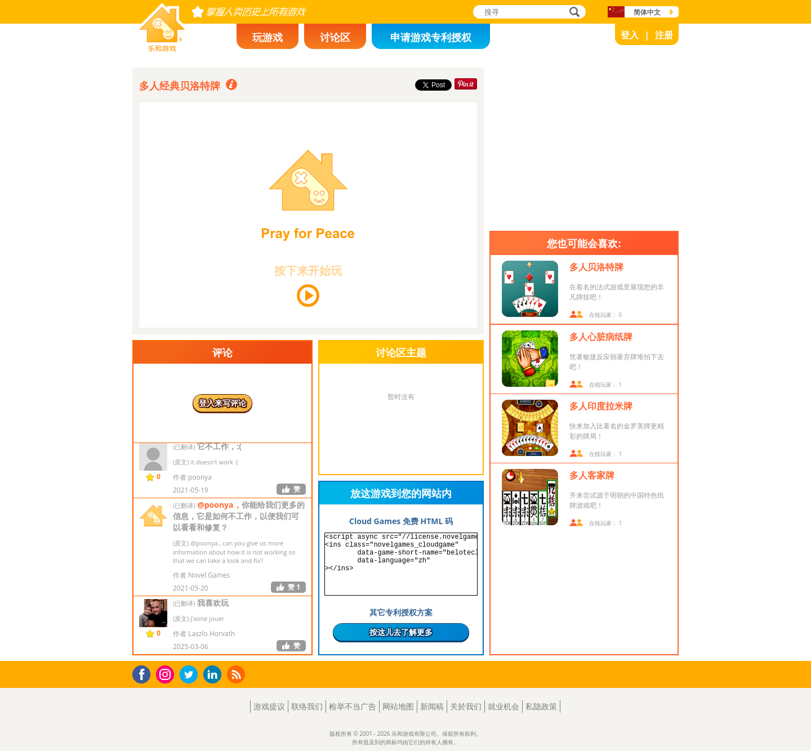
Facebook (144, 673)
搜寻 (572, 13)
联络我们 (307, 706)
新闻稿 (432, 706)
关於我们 (466, 706)
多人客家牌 (591, 475)
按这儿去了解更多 (401, 632)
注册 (664, 35)
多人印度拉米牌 (600, 406)
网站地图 (398, 706)
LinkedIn (214, 675)
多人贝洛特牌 (596, 267)
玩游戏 (267, 37)
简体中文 (647, 12)
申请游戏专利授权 (430, 37)
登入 (630, 35)
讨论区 (335, 37)
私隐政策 (541, 706)
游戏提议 (269, 706)
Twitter (191, 675)
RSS (237, 674)
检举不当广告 (352, 706)
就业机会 (503, 706)
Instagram (166, 673)
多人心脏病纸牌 (600, 336)
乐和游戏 (153, 48)
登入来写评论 (222, 402)
